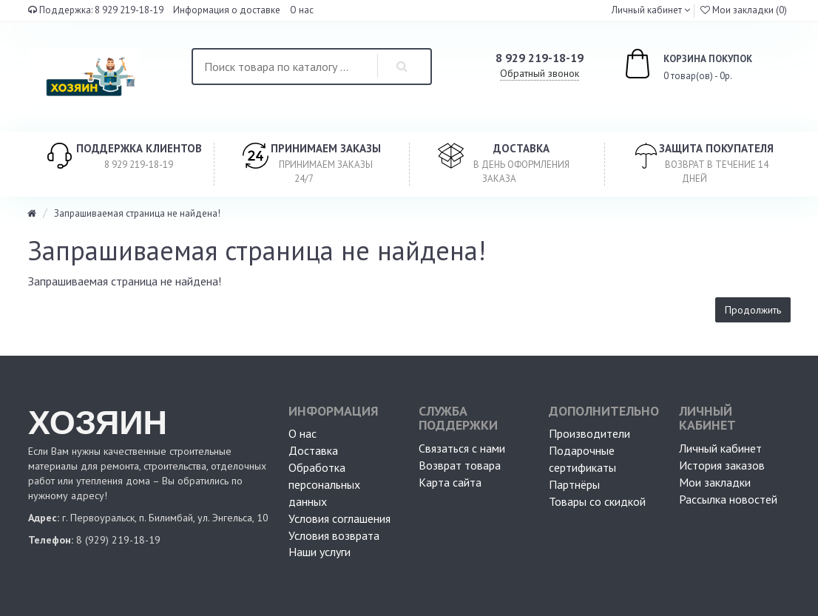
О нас (302, 10)
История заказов (722, 465)
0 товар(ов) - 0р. (671, 66)
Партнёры (574, 484)
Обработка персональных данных (324, 484)
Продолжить (753, 310)
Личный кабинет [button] (645, 10)
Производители (589, 433)
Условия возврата (333, 535)
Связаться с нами (462, 448)
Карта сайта (450, 482)
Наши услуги (319, 551)
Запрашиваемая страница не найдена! (137, 213)
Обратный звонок (539, 73)
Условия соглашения (339, 518)
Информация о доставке (226, 10)
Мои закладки (715, 482)
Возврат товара (460, 465)
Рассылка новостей (728, 499)
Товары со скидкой (597, 501)
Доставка (313, 450)
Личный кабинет (720, 448)
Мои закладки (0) (743, 10)
